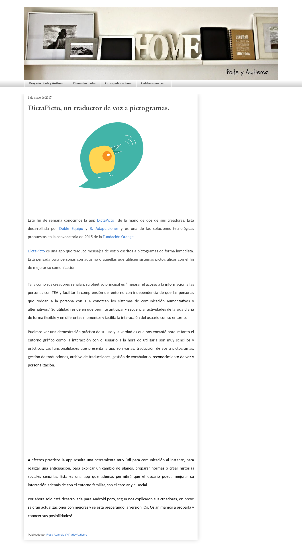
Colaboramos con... (154, 83)
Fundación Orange (118, 236)
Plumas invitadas (84, 83)
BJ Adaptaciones (104, 228)
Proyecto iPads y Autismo (46, 83)
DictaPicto (105, 220)
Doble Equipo (71, 228)
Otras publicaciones (118, 83)
